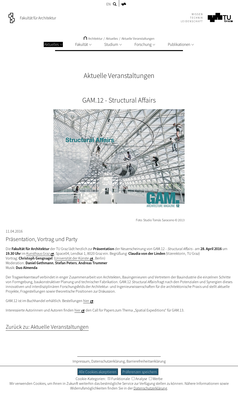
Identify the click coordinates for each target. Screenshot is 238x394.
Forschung (144, 44)
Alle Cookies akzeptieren (98, 371)
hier (86, 300)
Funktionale (119, 378)
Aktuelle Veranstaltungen (137, 38)
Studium (113, 44)
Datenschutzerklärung (108, 361)
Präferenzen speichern (139, 371)
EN (108, 4)
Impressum (81, 361)
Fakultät (83, 44)
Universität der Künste (72, 258)
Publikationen (181, 44)
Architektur (93, 38)
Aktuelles (53, 44)
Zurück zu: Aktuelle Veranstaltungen (47, 326)
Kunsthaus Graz (38, 253)
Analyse (139, 378)
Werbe (156, 378)
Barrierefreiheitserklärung (146, 361)
